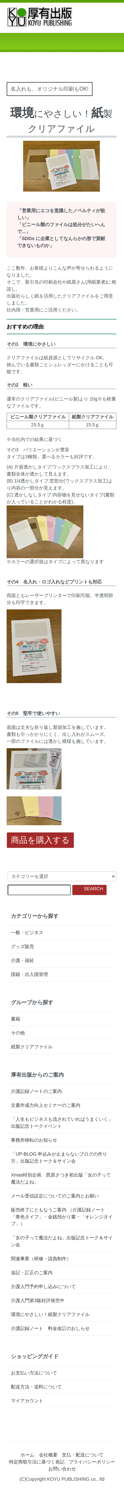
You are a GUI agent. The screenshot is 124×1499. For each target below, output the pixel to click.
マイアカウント (27, 1400)
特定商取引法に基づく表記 (36, 1461)
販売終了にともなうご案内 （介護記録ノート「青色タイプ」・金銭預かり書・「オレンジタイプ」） (62, 1216)
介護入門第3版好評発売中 (37, 1300)
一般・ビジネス (27, 932)
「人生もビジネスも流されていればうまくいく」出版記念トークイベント (62, 1122)
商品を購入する (40, 839)
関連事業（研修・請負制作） (41, 1258)
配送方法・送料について (36, 1386)
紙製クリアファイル (32, 1046)
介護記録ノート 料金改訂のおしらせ (50, 1328)
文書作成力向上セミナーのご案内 (45, 1105)
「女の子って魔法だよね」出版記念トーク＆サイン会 (62, 1241)
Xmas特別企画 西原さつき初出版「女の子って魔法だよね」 (61, 1178)
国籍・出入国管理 (29, 974)
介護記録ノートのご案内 (36, 1091)
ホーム (27, 1454)
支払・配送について (82, 1454)
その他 (18, 1032)
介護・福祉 (22, 960)
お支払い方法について (34, 1372)
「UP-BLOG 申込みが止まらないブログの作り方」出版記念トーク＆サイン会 (59, 1157)
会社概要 (48, 1454)
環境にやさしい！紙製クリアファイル (50, 1314)
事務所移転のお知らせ (34, 1140)
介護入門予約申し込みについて (43, 1286)
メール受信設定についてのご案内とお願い (55, 1195)
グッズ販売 (22, 946)
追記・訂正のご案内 (32, 1272)
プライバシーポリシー (92, 1461)
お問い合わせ (62, 1468)
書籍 (15, 1018)
